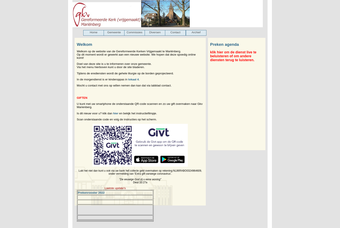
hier (115, 113)
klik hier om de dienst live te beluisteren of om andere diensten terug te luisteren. (233, 56)
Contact (175, 32)
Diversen (155, 32)
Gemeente (114, 32)
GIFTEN (82, 97)
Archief (195, 32)
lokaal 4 (133, 79)
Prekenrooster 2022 (91, 192)
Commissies (134, 32)
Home (94, 32)
